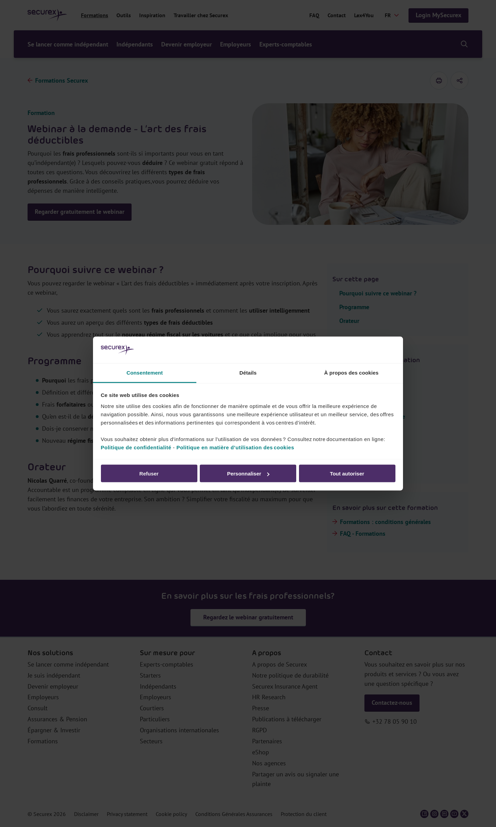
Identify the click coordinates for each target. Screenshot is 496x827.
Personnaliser (248, 474)
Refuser (149, 474)
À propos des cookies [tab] (351, 372)
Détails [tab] (248, 372)
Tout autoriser (347, 474)
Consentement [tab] (144, 372)
